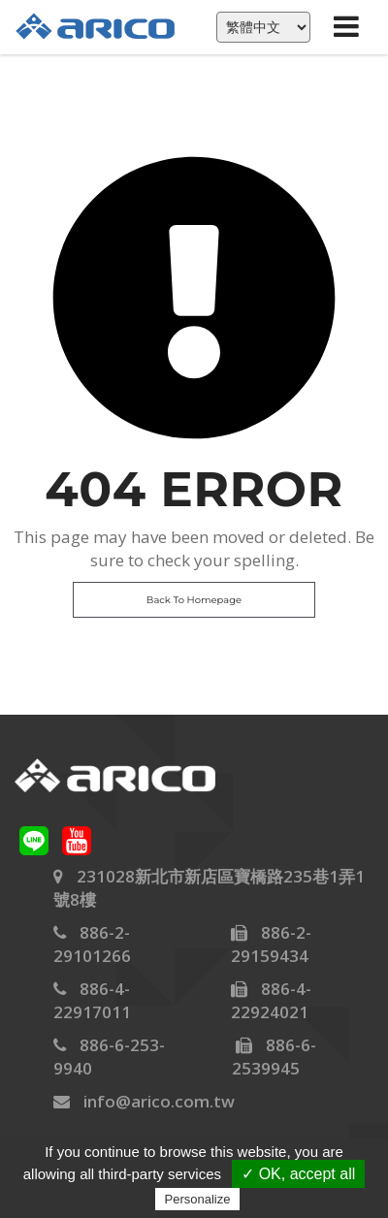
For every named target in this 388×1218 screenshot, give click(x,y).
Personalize (198, 1199)
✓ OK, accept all (298, 1174)
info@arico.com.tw (159, 1101)
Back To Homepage (194, 599)
